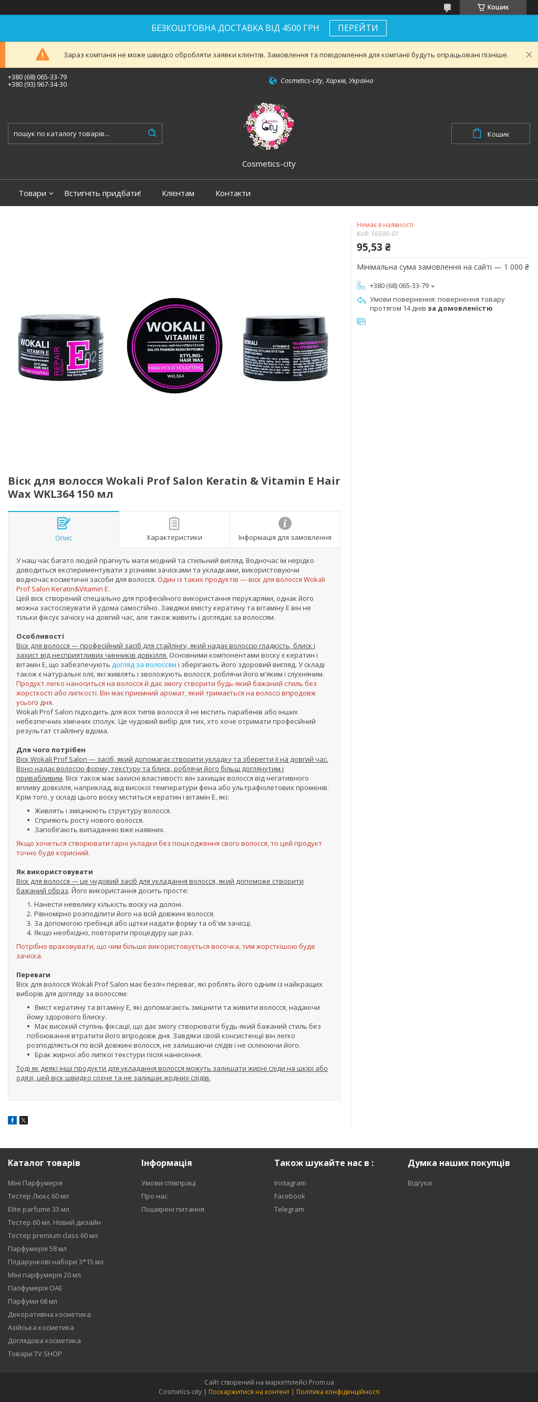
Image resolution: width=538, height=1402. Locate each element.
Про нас (154, 1196)
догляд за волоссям (144, 664)
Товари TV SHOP (35, 1353)
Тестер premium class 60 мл (53, 1235)
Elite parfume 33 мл (38, 1209)
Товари (32, 193)
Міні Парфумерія (35, 1183)
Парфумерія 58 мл (37, 1248)
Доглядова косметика (44, 1340)
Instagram (290, 1183)
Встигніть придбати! (102, 193)
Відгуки (420, 1183)
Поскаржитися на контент (249, 1391)
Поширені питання (172, 1209)
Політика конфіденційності (338, 1391)
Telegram (289, 1209)
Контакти (233, 193)
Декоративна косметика (49, 1314)
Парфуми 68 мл (32, 1301)
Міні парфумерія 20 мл (44, 1275)
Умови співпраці (168, 1183)
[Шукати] (151, 133)
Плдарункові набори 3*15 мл (56, 1261)
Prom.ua (321, 1382)
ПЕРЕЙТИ (358, 28)
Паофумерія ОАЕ (35, 1288)
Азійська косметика (41, 1327)
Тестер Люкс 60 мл (38, 1196)
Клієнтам (178, 193)
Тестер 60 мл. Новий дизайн (54, 1222)
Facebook (289, 1196)
